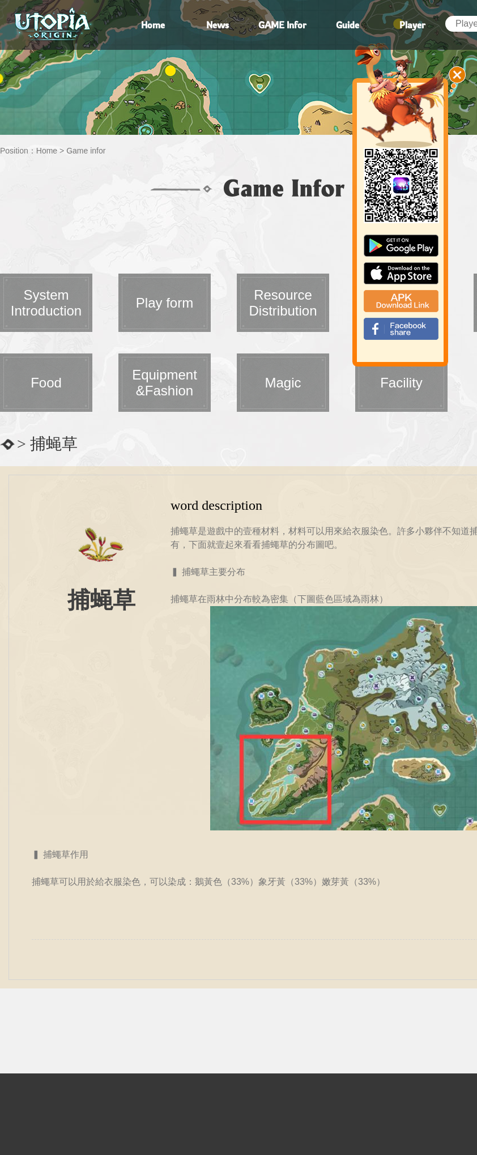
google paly (401, 246)
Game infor (85, 150)
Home (46, 150)
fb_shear (401, 329)
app (401, 273)
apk (401, 301)
